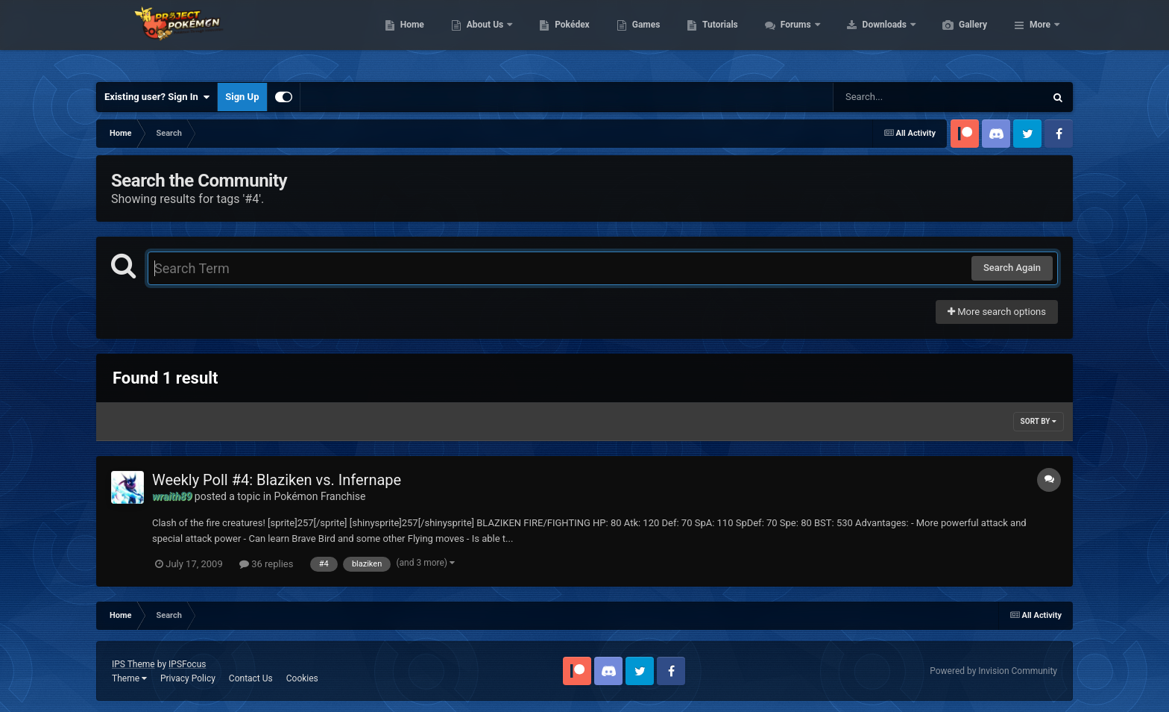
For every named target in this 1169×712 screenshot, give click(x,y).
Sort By (1038, 421)
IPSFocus (187, 664)
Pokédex (642, 37)
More (1040, 37)
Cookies (302, 678)
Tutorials (790, 37)
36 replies (266, 563)
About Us (556, 37)
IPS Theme (133, 664)
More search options (997, 311)
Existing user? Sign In (156, 97)
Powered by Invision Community (993, 671)
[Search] (901, 97)
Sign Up (242, 96)
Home (483, 37)
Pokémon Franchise (319, 496)
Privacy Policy (187, 678)
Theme (129, 678)
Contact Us (251, 678)
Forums (867, 37)
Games (717, 37)
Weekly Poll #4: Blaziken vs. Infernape (276, 480)
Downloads (956, 37)
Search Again (1012, 267)
